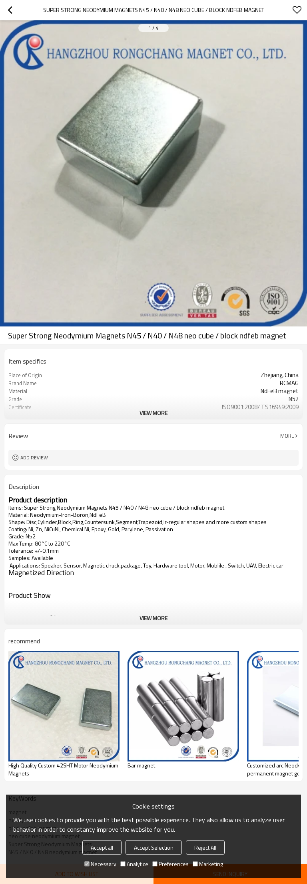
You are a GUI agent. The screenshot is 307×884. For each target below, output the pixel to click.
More (287, 436)
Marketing (208, 864)
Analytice (134, 864)
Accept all (102, 847)
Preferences (170, 864)
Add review (34, 457)
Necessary (100, 864)
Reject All (205, 847)
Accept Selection (153, 847)
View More (153, 413)
